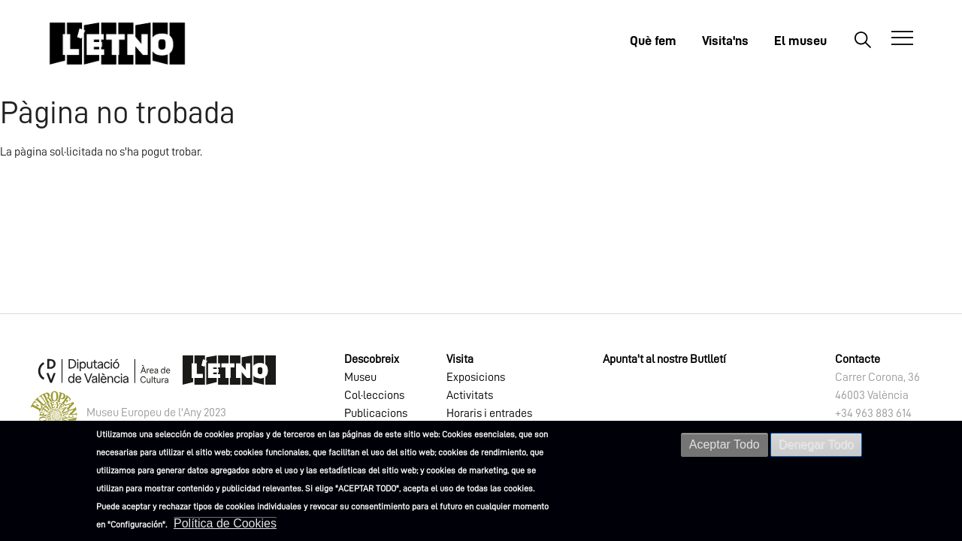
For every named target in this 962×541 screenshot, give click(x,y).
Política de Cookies (225, 523)
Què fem (653, 40)
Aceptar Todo (724, 444)
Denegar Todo (816, 444)
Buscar (862, 39)
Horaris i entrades (489, 413)
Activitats (469, 395)
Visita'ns (725, 40)
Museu (360, 377)
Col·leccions (374, 395)
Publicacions (375, 413)
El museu (800, 40)
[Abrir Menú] (902, 38)
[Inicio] (117, 43)
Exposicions (475, 377)
